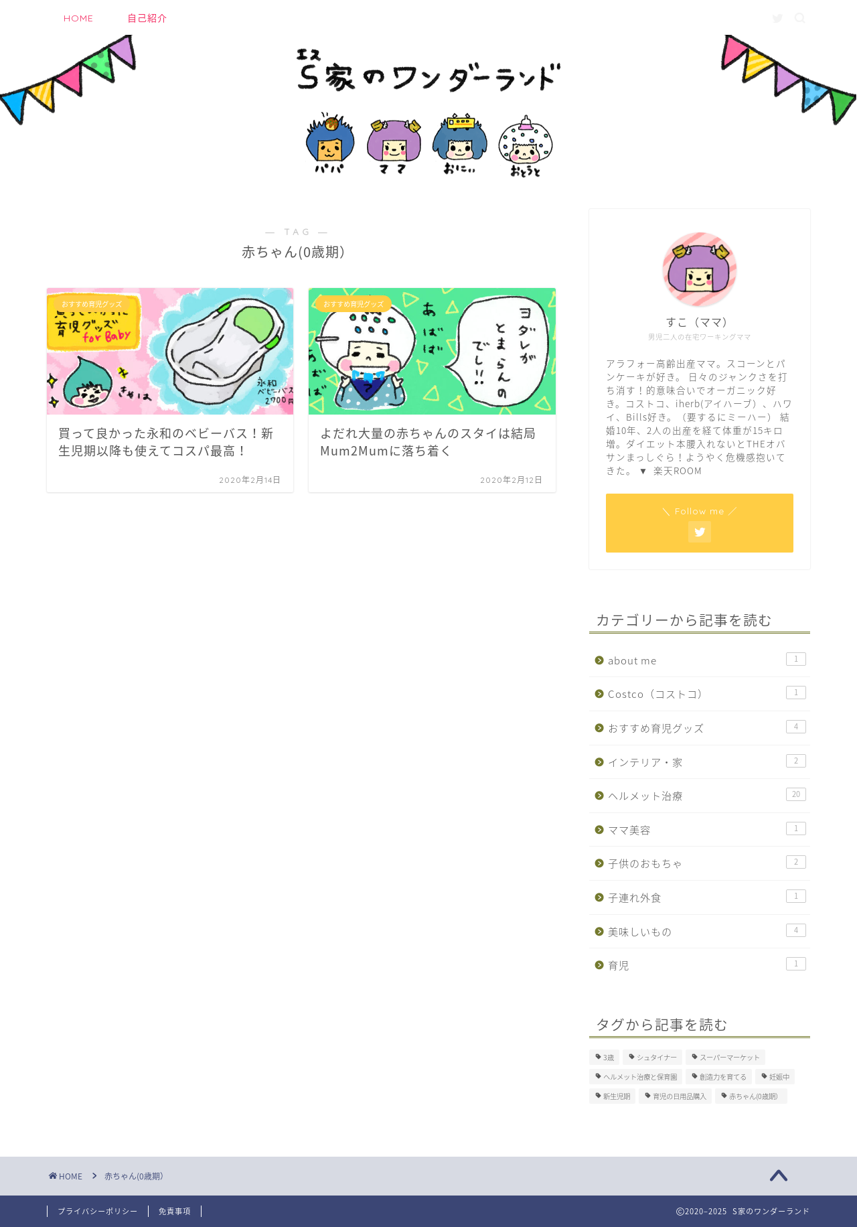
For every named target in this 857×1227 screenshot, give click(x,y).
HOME (79, 18)
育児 (707, 964)
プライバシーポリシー (98, 1211)
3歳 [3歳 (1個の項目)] (608, 1057)
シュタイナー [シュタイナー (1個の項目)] (657, 1057)
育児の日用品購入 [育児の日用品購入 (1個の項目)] (679, 1096)
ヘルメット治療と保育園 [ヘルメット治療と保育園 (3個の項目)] (640, 1077)
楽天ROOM (677, 470)
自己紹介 (147, 18)
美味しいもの (707, 931)
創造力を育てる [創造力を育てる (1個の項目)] (723, 1077)
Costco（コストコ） (707, 693)
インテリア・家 (707, 762)
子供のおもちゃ (707, 863)
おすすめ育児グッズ (707, 727)
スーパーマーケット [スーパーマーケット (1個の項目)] (730, 1057)
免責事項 (175, 1211)
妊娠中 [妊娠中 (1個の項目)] (779, 1077)
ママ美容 (707, 829)
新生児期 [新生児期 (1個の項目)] (616, 1096)
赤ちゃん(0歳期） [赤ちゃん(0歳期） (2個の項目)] (755, 1096)
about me (707, 660)
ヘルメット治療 (707, 795)
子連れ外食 (707, 897)
